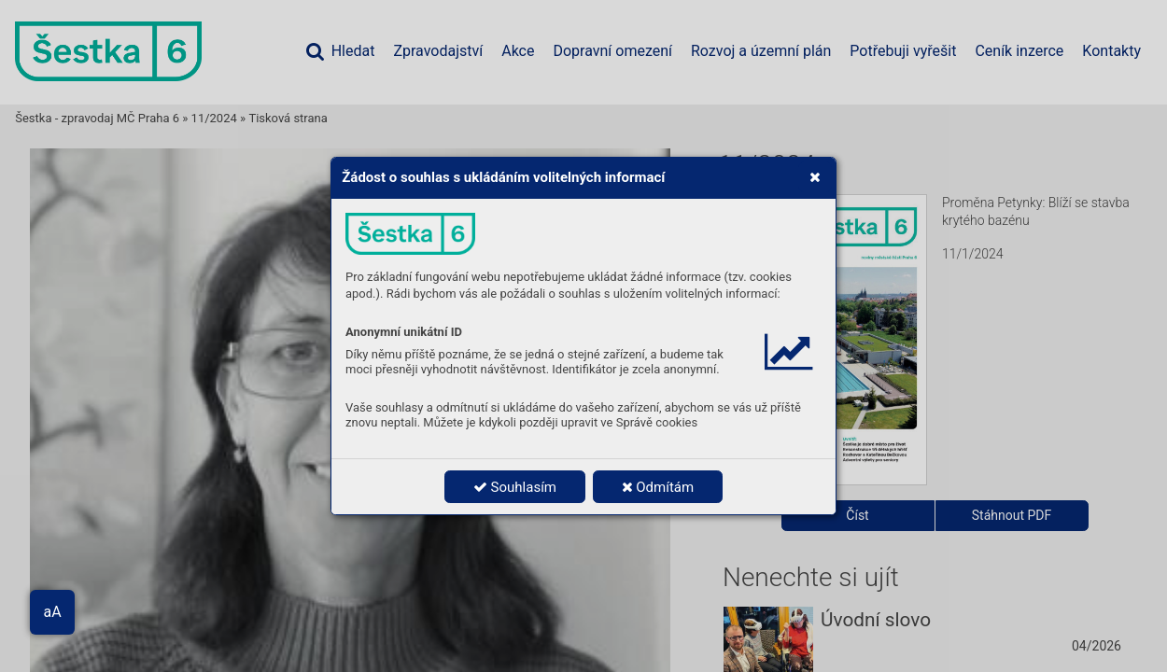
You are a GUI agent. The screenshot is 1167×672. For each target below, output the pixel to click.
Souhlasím (514, 487)
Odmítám (658, 487)
